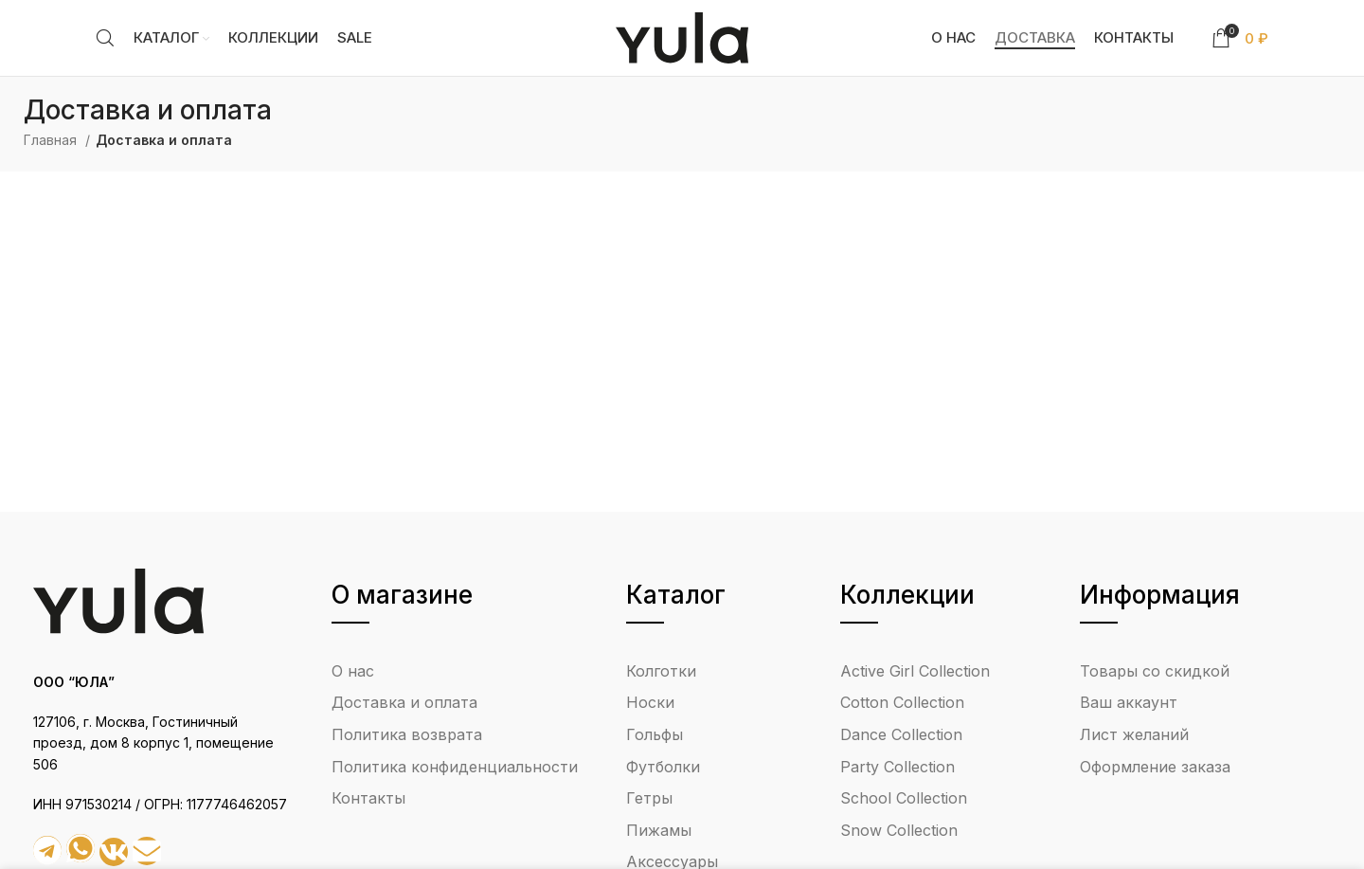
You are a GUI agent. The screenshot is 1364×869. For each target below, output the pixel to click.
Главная (52, 140)
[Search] (105, 38)
